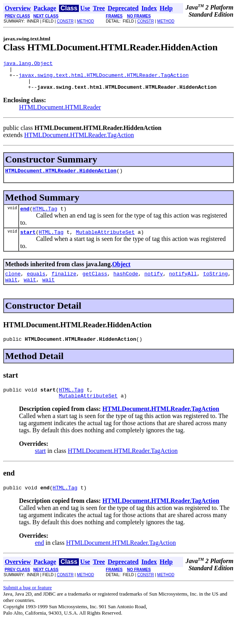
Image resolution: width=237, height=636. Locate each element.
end (24, 216)
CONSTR (65, 21)
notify (153, 284)
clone (13, 284)
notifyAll (183, 284)
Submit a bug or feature (27, 604)
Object (121, 273)
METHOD (85, 21)
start (28, 241)
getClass (94, 284)
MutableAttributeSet (105, 241)
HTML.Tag (44, 216)
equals (36, 284)
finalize (64, 284)
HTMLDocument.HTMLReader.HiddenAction (61, 177)
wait (11, 291)
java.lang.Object (28, 64)
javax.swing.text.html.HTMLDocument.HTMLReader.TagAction (104, 78)
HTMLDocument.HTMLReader (60, 113)
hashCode (125, 284)
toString (215, 284)
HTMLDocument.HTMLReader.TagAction (79, 141)
